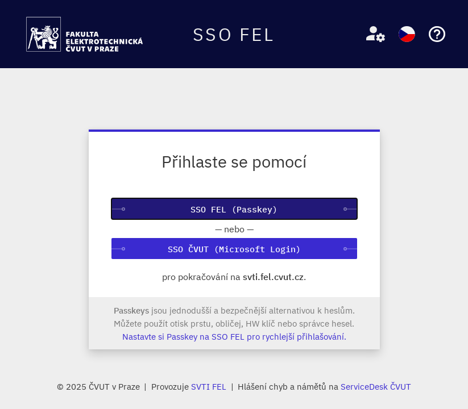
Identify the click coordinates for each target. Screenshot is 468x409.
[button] (371, 34)
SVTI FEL (208, 386)
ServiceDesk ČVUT (376, 386)
